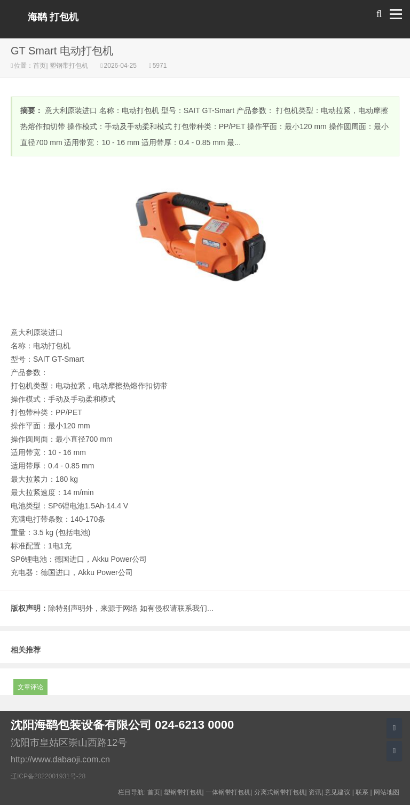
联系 (362, 792)
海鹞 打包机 (53, 17)
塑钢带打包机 (69, 65)
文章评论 (30, 687)
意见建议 (337, 792)
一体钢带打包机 (228, 792)
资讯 (315, 792)
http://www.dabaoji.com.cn (60, 759)
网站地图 (386, 792)
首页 (39, 65)
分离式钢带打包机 (279, 792)
